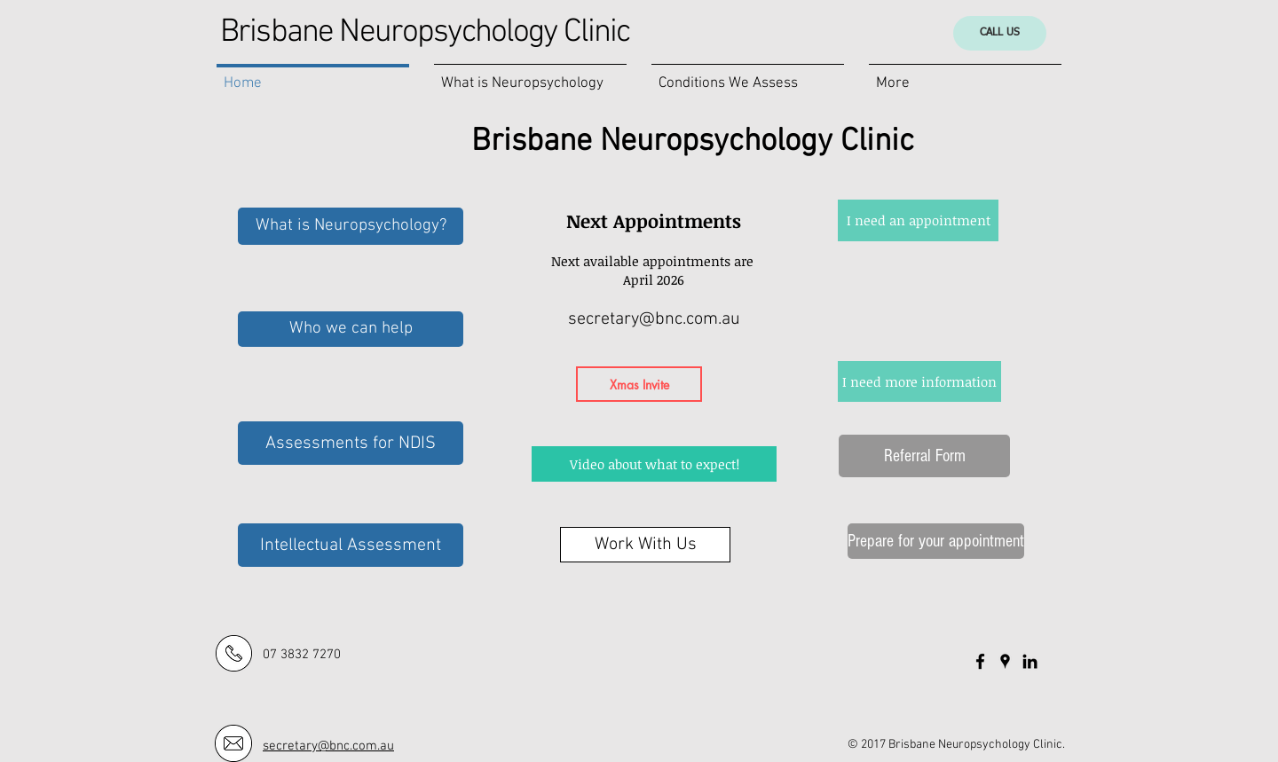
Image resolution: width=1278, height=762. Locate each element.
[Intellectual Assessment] (350, 545)
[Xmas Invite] (639, 384)
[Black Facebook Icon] (980, 661)
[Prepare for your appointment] (936, 541)
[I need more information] (919, 381)
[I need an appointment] (918, 220)
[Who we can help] (350, 329)
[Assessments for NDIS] (350, 443)
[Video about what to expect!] (654, 464)
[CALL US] (999, 33)
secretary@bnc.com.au (654, 319)
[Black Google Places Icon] (1005, 661)
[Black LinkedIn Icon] (1030, 661)
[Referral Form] (924, 456)
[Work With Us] (645, 544)
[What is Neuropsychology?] (350, 226)
